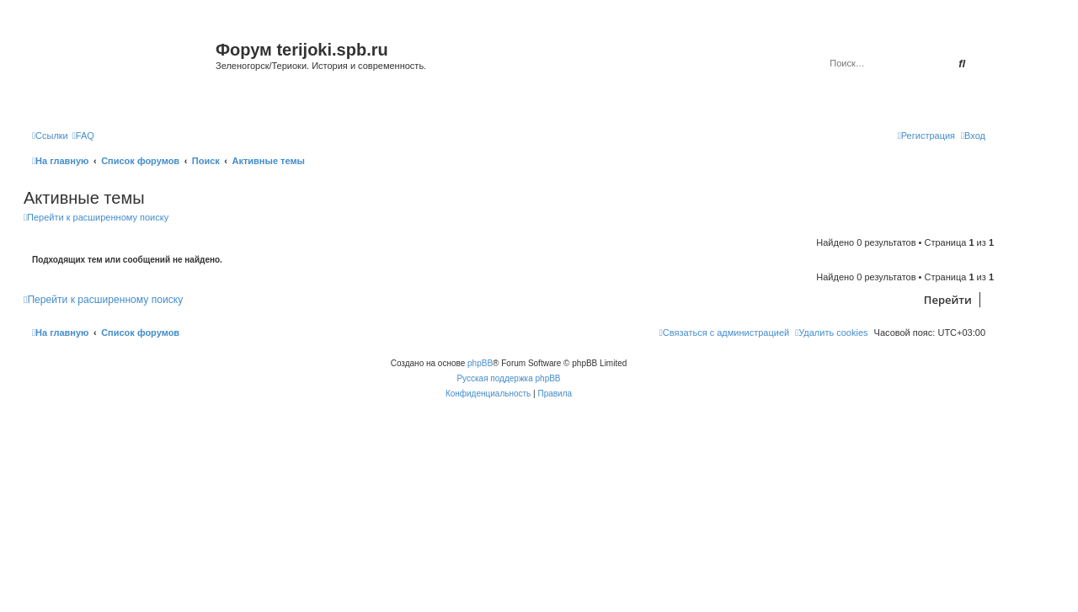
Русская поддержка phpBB (508, 378)
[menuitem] (83, 135)
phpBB (480, 363)
